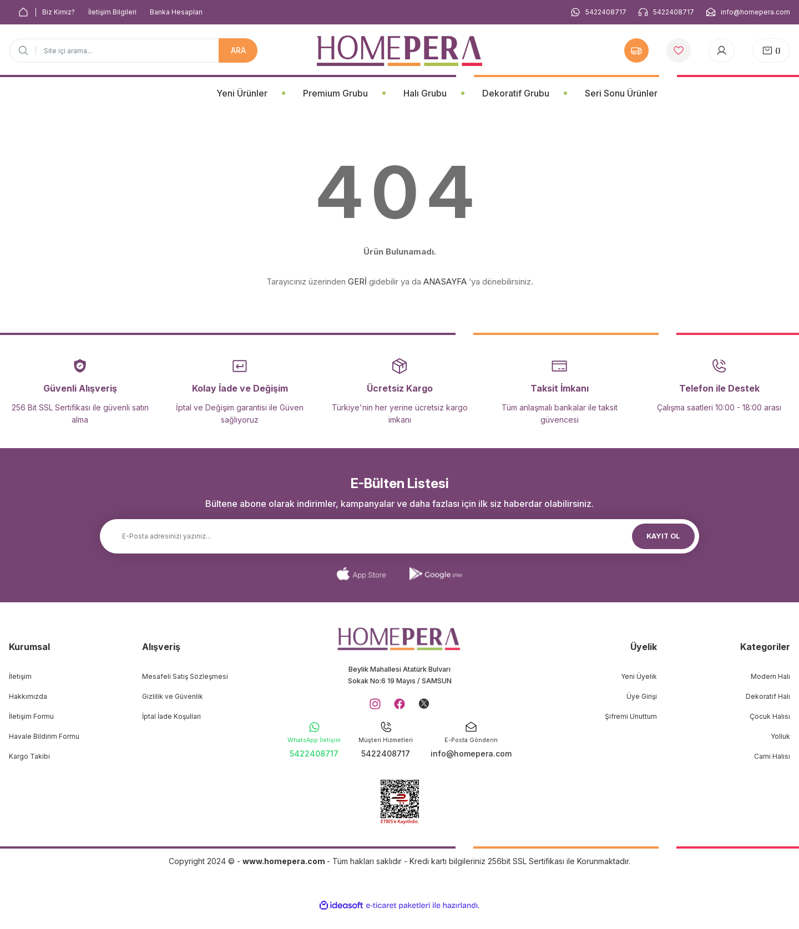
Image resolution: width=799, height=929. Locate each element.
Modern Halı (770, 676)
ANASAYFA (445, 281)
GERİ (357, 281)
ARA (238, 50)
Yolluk (780, 736)
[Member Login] (722, 50)
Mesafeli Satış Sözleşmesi (185, 676)
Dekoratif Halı (768, 696)
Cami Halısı (772, 756)
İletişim (20, 676)
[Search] (133, 50)
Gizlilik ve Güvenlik (172, 696)
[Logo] (399, 50)
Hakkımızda (28, 696)
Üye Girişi (641, 696)
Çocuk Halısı (770, 716)
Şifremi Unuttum (631, 716)
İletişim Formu (31, 716)
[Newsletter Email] (399, 536)
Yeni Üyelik (639, 676)
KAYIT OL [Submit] (663, 536)
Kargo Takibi (29, 756)
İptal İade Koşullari (171, 716)
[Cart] (771, 50)
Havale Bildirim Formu (44, 736)
